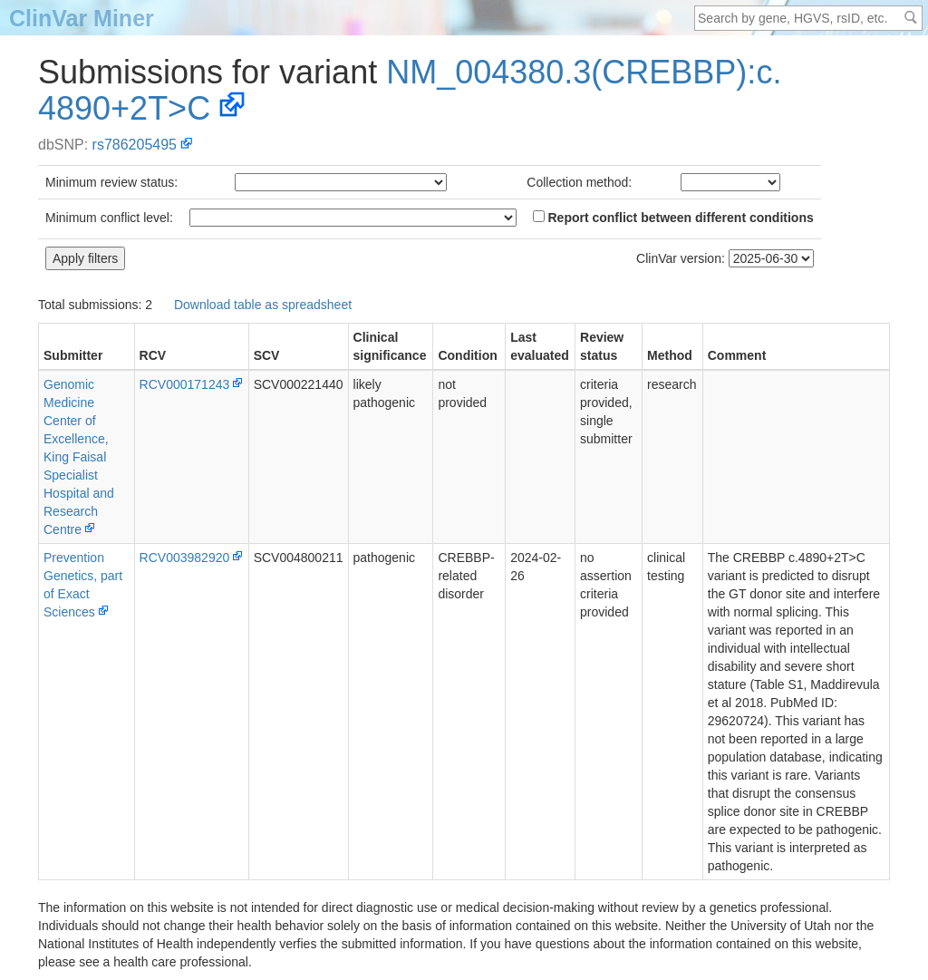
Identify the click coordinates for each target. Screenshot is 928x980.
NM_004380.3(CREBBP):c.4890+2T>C (409, 90)
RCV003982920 (185, 557)
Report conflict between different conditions (673, 217)
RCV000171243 (185, 384)
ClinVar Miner (81, 18)
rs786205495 (134, 144)
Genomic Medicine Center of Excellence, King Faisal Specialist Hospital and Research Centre (79, 457)
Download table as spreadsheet (263, 304)
